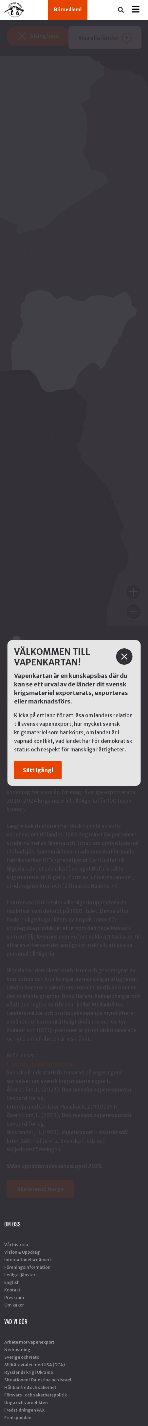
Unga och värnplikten (26, 1402)
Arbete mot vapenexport (29, 1342)
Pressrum (14, 1297)
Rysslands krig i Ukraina (28, 1372)
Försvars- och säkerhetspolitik (35, 1394)
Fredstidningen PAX (24, 1410)
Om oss (12, 1224)
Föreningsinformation (27, 1267)
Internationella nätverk (28, 1259)
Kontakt (12, 1289)
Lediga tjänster (19, 1274)
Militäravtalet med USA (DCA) (34, 1364)
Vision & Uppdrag (22, 1252)
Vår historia (16, 1244)
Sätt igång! (38, 770)
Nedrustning (17, 1349)
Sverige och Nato (21, 1357)
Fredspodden (17, 1417)
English (12, 1282)
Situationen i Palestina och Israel (37, 1379)
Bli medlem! (68, 9)
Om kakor (14, 1304)
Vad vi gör (16, 1322)
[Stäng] (124, 656)
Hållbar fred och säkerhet (30, 1387)
